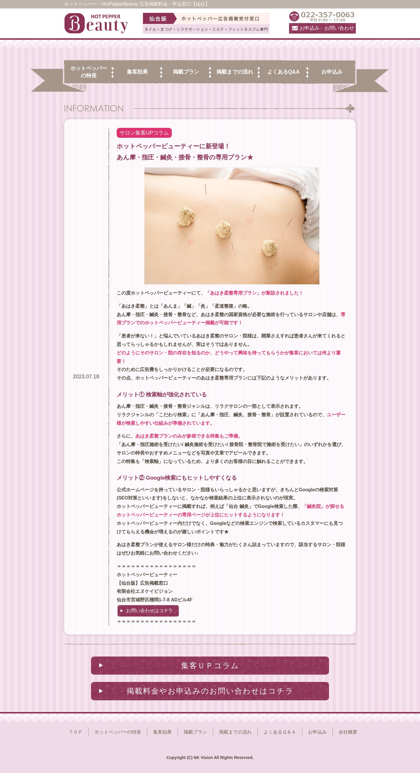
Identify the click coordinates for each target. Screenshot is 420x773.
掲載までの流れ (235, 732)
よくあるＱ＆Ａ (280, 732)
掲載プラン (195, 732)
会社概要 (348, 732)
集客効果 (162, 732)
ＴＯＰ (76, 732)
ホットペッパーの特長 (117, 732)
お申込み (317, 732)
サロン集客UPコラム (144, 133)
